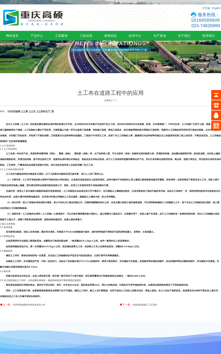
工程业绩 (86, 35)
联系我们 (208, 35)
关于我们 (184, 35)
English (216, 8)
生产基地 (159, 35)
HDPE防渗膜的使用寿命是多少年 (29, 304)
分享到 (107, 100)
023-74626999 (205, 25)
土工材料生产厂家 (45, 111)
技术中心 (135, 35)
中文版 (206, 8)
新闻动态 (110, 35)
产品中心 (37, 35)
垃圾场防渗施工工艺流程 (145, 304)
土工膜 (24, 111)
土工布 (32, 111)
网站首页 (12, 35)
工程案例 (61, 35)
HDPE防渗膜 (14, 111)
